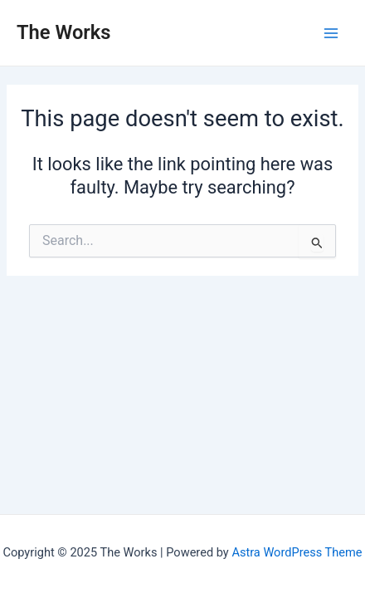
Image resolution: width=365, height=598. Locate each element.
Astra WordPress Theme (296, 552)
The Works (64, 32)
